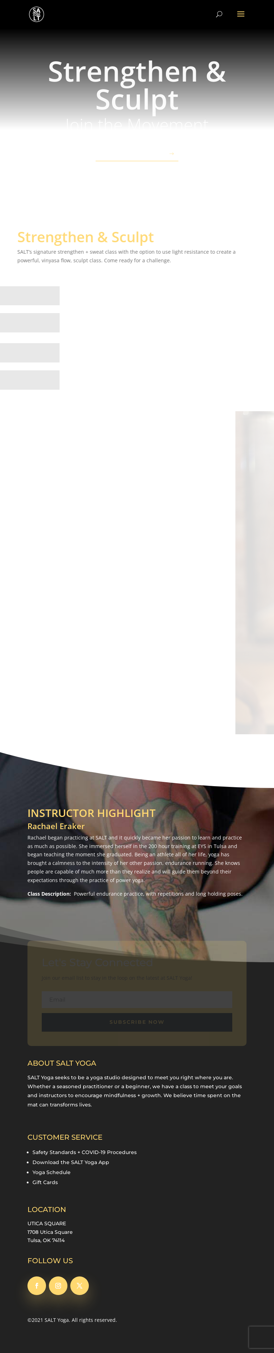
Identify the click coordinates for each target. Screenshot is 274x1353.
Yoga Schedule (51, 1172)
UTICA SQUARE (46, 1223)
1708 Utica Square (50, 1232)
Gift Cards (45, 1182)
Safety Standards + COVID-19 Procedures (84, 1152)
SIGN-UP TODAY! (133, 154)
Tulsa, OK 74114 (46, 1240)
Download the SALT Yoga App (70, 1162)
